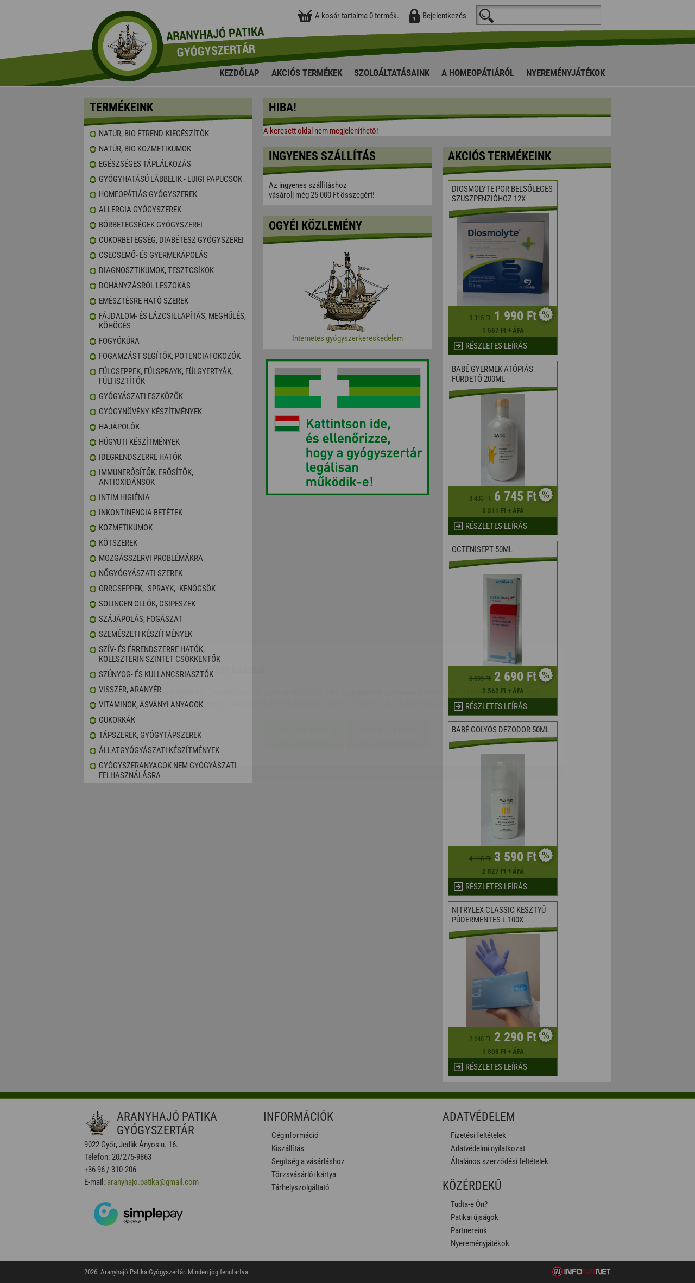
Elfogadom (304, 670)
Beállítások (389, 670)
